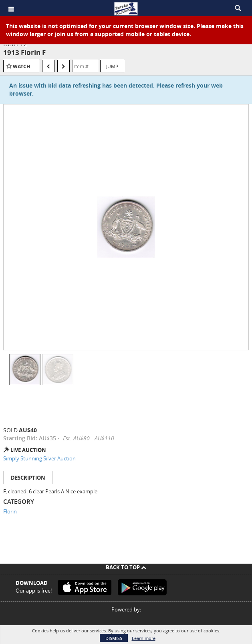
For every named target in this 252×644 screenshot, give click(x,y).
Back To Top (126, 567)
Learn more (143, 638)
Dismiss (113, 638)
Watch (21, 66)
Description (28, 477)
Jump (112, 66)
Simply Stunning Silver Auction (39, 458)
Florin (10, 511)
